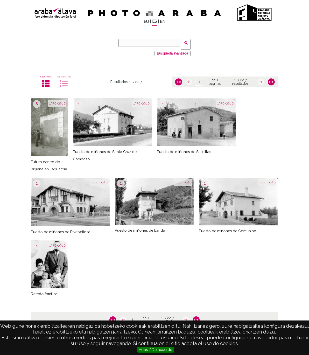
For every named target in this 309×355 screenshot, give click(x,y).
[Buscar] (150, 43)
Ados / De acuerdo (155, 350)
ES (154, 21)
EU (146, 21)
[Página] (199, 79)
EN (162, 21)
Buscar (187, 42)
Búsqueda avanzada (172, 50)
